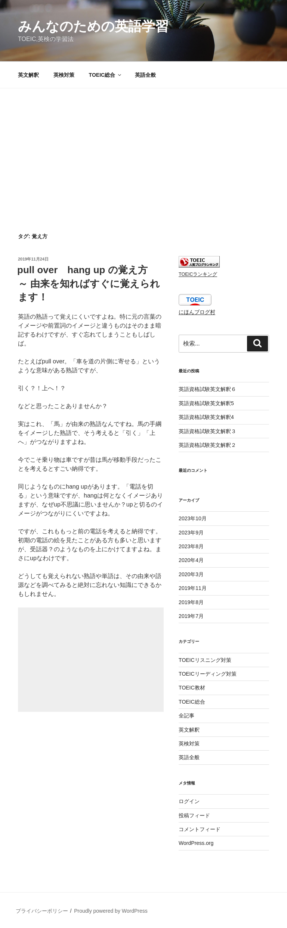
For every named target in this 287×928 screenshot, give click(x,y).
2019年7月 (191, 616)
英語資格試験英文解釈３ (207, 431)
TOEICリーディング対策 (208, 674)
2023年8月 (191, 546)
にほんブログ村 (197, 312)
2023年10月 (193, 518)
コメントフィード (199, 829)
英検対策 (63, 75)
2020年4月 (191, 560)
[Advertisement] (143, 144)
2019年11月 (193, 588)
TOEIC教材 (192, 688)
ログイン (189, 801)
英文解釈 (28, 75)
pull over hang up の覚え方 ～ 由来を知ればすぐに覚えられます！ (88, 283)
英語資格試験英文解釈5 (206, 403)
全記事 (186, 716)
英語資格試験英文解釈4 (206, 417)
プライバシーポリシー (42, 911)
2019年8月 (191, 602)
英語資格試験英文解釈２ (207, 445)
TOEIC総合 (106, 75)
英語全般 (145, 75)
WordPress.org (196, 843)
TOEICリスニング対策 (205, 660)
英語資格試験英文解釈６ (207, 389)
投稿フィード (194, 815)
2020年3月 (191, 574)
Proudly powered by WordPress (111, 911)
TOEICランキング (198, 274)
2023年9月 (191, 533)
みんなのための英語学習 (93, 26)
